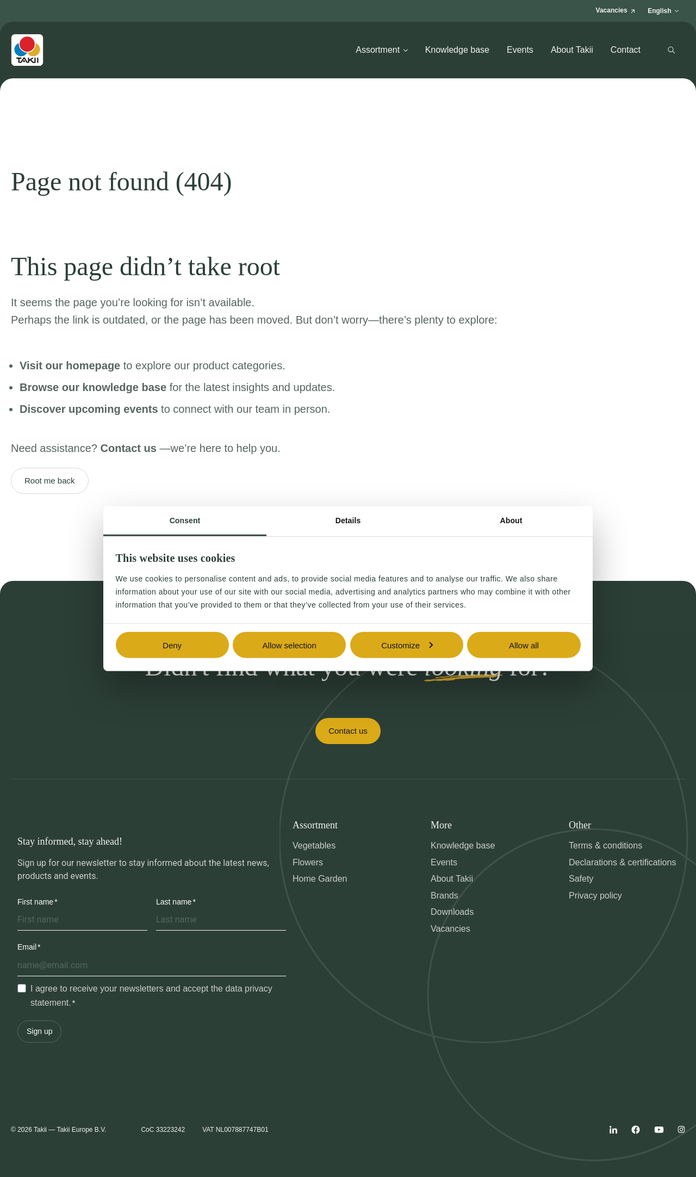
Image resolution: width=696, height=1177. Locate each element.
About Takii (572, 49)
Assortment (381, 49)
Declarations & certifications (622, 862)
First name (35, 901)
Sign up (39, 1031)
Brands (444, 895)
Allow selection (289, 644)
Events (520, 49)
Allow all (524, 644)
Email (26, 947)
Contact (626, 49)
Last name (173, 901)
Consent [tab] (185, 520)
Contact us (348, 730)
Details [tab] (348, 520)
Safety (581, 878)
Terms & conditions (605, 845)
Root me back (49, 480)
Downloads (452, 911)
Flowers (308, 862)
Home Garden (320, 878)
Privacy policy (595, 895)
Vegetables (314, 845)
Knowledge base (457, 49)
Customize (407, 644)
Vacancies (450, 928)
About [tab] (511, 520)
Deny (172, 644)
